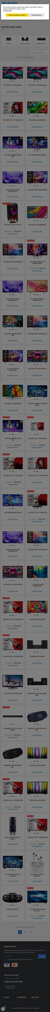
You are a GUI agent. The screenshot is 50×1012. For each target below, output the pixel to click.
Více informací (7, 10)
